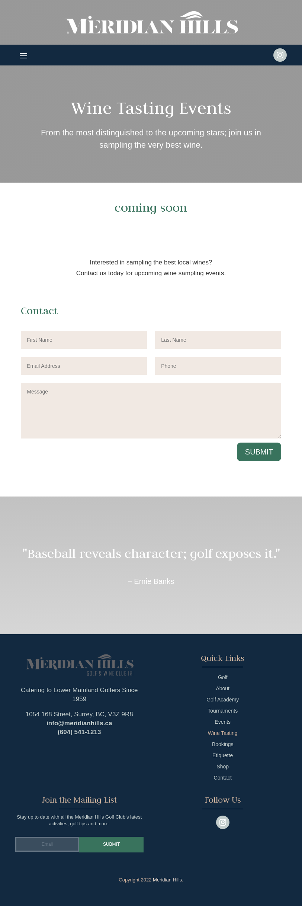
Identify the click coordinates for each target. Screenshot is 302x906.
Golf (223, 677)
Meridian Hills (167, 880)
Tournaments (223, 711)
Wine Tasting (223, 733)
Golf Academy (222, 700)
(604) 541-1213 (79, 732)
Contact (223, 778)
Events (223, 722)
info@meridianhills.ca (79, 723)
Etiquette (222, 755)
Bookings (223, 744)
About (222, 688)
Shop (222, 767)
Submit (259, 452)
